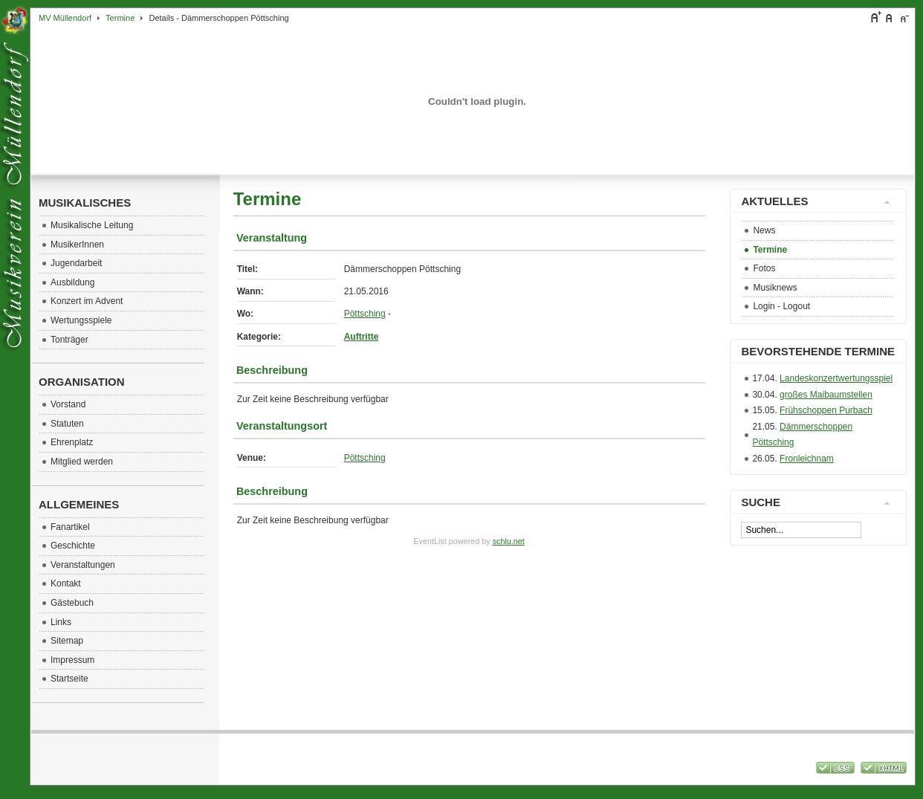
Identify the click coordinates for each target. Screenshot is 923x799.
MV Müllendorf (65, 17)
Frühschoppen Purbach (826, 410)
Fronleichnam (807, 458)
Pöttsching (365, 313)
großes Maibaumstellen (826, 394)
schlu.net (509, 541)
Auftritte (361, 336)
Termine (120, 17)
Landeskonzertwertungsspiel (836, 378)
